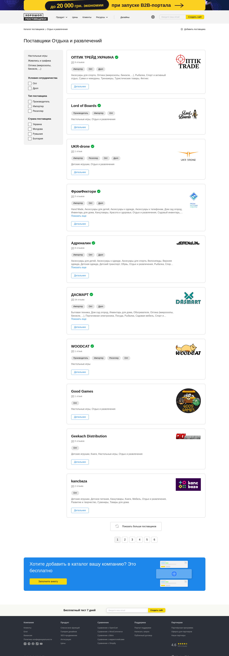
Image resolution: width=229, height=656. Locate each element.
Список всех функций (70, 628)
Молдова (38, 129)
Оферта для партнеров (181, 631)
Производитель (41, 101)
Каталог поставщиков (34, 29)
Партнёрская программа (182, 628)
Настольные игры (37, 56)
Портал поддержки (142, 628)
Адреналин (81, 243)
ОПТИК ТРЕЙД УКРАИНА (93, 57)
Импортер (38, 106)
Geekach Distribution (89, 436)
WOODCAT (81, 346)
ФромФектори (84, 191)
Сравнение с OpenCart (107, 628)
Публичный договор (143, 635)
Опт (35, 83)
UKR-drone (81, 146)
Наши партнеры (178, 635)
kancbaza (79, 481)
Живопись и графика (39, 60)
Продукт (61, 17)
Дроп (35, 88)
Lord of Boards (84, 106)
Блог (26, 631)
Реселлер (38, 111)
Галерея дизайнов (69, 631)
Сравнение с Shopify (106, 643)
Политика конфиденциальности (38, 639)
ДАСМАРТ (80, 295)
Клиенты (87, 17)
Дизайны (124, 17)
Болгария (38, 138)
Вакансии (28, 635)
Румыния (38, 134)
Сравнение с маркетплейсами (110, 639)
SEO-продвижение (69, 635)
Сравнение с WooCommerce (110, 631)
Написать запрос (142, 631)
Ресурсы (102, 17)
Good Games (82, 391)
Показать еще (78, 216)
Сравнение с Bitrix (105, 635)
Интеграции (66, 639)
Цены (75, 17)
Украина (37, 124)
